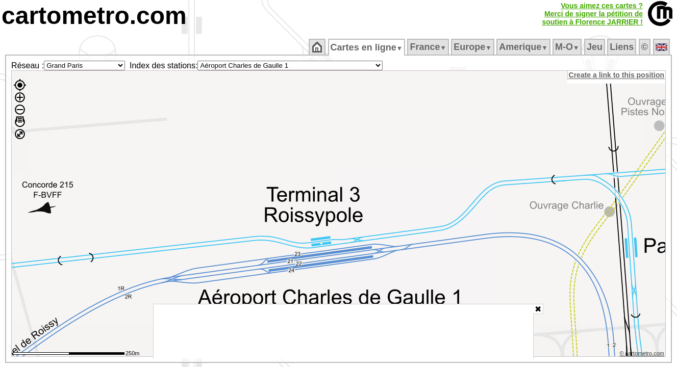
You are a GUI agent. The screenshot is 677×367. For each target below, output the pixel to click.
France (429, 47)
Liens (623, 47)
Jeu (595, 47)
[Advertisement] (343, 331)
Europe (473, 47)
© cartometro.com (642, 355)
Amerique (524, 47)
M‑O (568, 47)
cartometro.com (94, 15)
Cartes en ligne (367, 47)
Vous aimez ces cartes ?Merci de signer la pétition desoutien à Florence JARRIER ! (592, 14)
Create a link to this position (617, 75)
